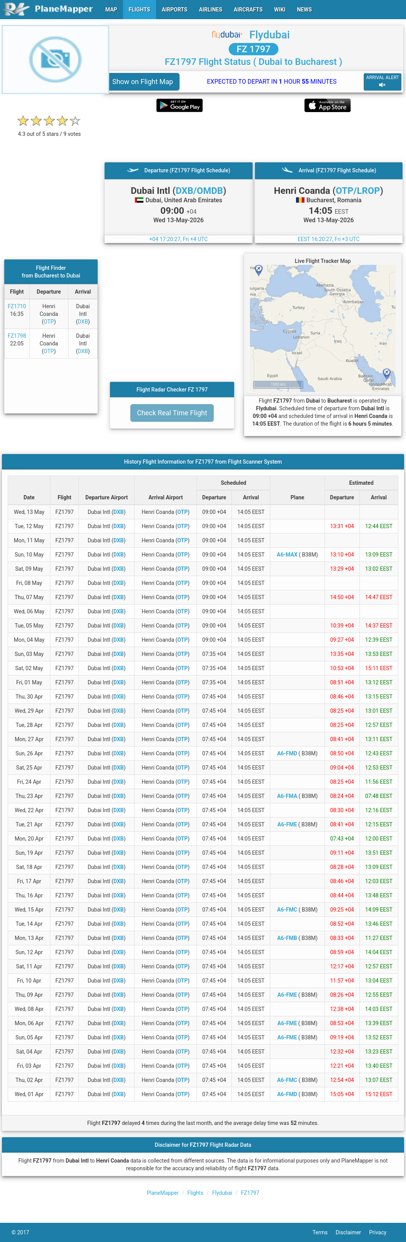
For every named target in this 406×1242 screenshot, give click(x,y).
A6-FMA (287, 796)
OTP (49, 322)
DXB (83, 322)
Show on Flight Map (142, 82)
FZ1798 (17, 336)
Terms (324, 1232)
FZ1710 (17, 306)
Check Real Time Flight (172, 413)
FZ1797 (250, 1193)
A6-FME (287, 824)
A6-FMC (287, 910)
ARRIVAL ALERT (382, 81)
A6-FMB (287, 938)
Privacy (381, 1232)
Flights (195, 1193)
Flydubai (270, 34)
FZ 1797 (253, 49)
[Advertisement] (253, 137)
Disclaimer (352, 1232)
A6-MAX (287, 555)
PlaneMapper (163, 1193)
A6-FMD (287, 753)
